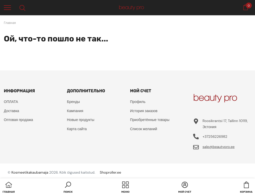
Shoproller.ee (110, 172)
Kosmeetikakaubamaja (29, 172)
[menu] (7, 7)
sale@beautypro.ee (219, 146)
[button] (68, 188)
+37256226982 (215, 136)
